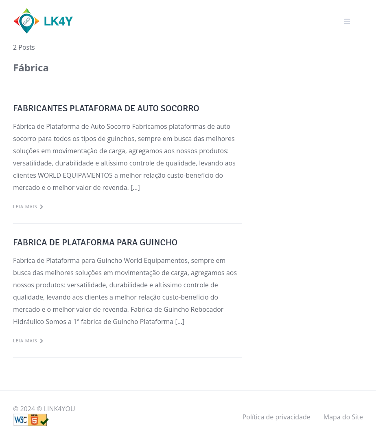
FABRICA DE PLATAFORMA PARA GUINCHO (95, 242)
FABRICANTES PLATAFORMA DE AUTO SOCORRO (106, 108)
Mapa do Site (343, 416)
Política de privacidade (276, 416)
